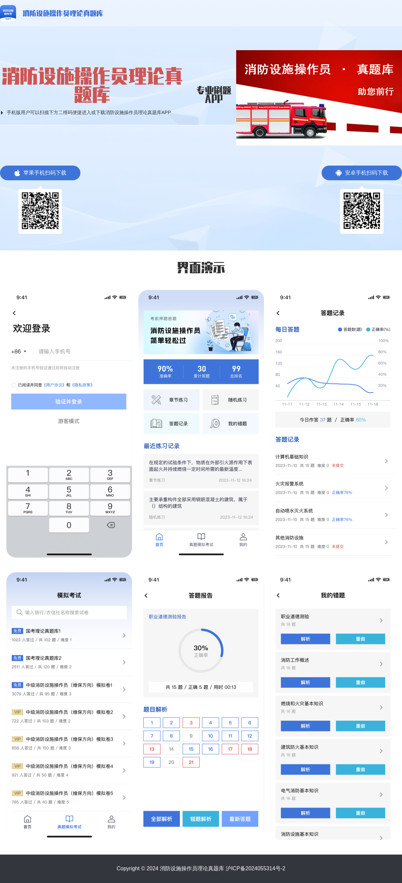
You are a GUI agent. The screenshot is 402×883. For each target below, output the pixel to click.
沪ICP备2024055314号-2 (255, 868)
